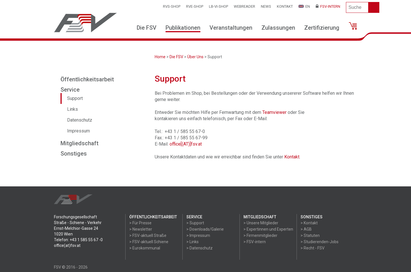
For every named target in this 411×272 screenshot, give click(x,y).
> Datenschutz (199, 248)
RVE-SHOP (194, 6)
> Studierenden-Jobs (320, 241)
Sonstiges (74, 153)
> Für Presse (140, 223)
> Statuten (310, 235)
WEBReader (244, 6)
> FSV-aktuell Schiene (148, 241)
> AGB (306, 229)
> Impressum (198, 235)
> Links (192, 241)
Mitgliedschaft (79, 143)
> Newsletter (140, 229)
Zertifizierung (321, 27)
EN (304, 6)
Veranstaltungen (230, 27)
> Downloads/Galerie (205, 229)
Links (72, 109)
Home (160, 57)
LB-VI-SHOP (218, 6)
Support (75, 98)
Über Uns (195, 57)
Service (70, 89)
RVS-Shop (171, 6)
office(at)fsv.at (67, 245)
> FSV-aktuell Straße (147, 235)
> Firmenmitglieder (260, 235)
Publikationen (183, 27)
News (266, 6)
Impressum (78, 131)
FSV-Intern (328, 6)
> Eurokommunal (144, 248)
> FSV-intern (254, 241)
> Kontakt (309, 223)
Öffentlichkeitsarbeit (87, 79)
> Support (195, 223)
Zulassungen (278, 27)
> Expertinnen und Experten (268, 229)
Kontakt (285, 6)
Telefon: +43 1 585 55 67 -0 (78, 239)
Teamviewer (274, 112)
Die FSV (146, 27)
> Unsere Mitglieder (260, 223)
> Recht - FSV (313, 248)
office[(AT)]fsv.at (186, 144)
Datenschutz (79, 120)
